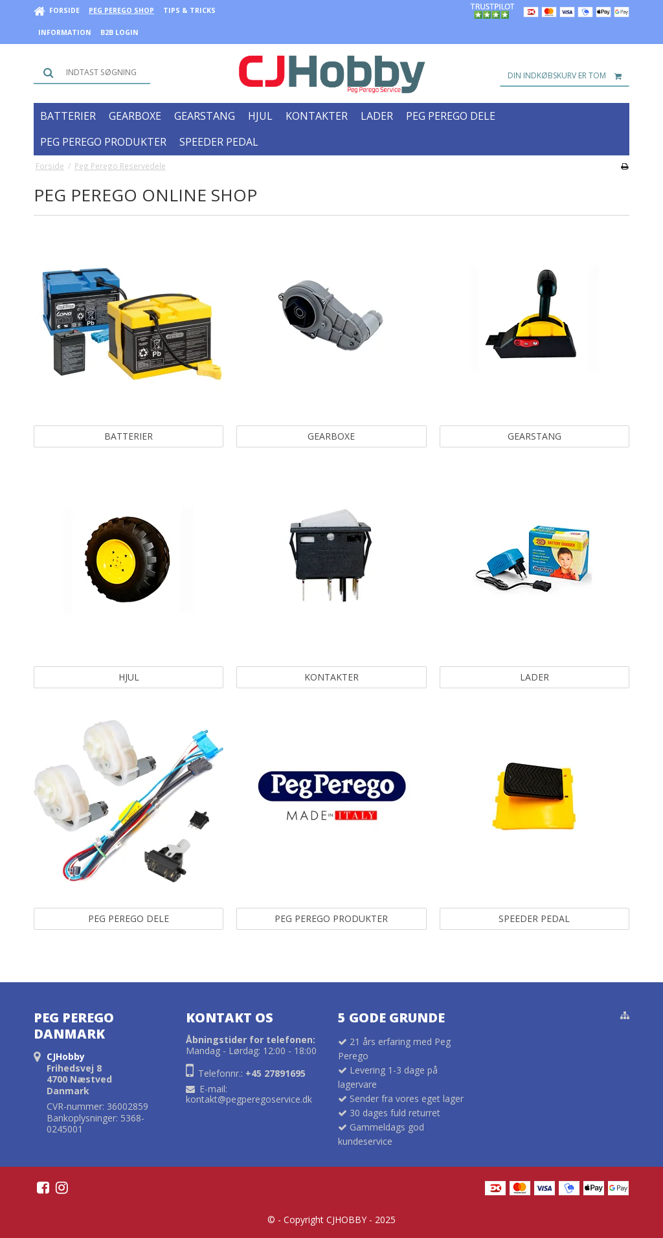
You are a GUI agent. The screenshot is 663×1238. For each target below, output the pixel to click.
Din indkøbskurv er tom (568, 75)
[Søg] (92, 72)
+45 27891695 (275, 1073)
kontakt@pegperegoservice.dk (249, 1099)
